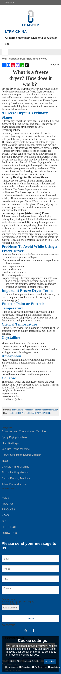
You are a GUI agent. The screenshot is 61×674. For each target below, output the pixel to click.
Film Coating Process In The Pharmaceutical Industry (35, 410)
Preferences (39, 667)
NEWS (5, 515)
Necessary (11, 667)
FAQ (4, 521)
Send (30, 618)
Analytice (25, 667)
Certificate (9, 527)
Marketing (54, 667)
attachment (10, 607)
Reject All (14, 661)
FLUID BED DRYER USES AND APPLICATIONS (30, 413)
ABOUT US (8, 503)
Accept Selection (32, 661)
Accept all (49, 661)
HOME (5, 497)
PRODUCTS (8, 509)
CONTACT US (9, 533)
